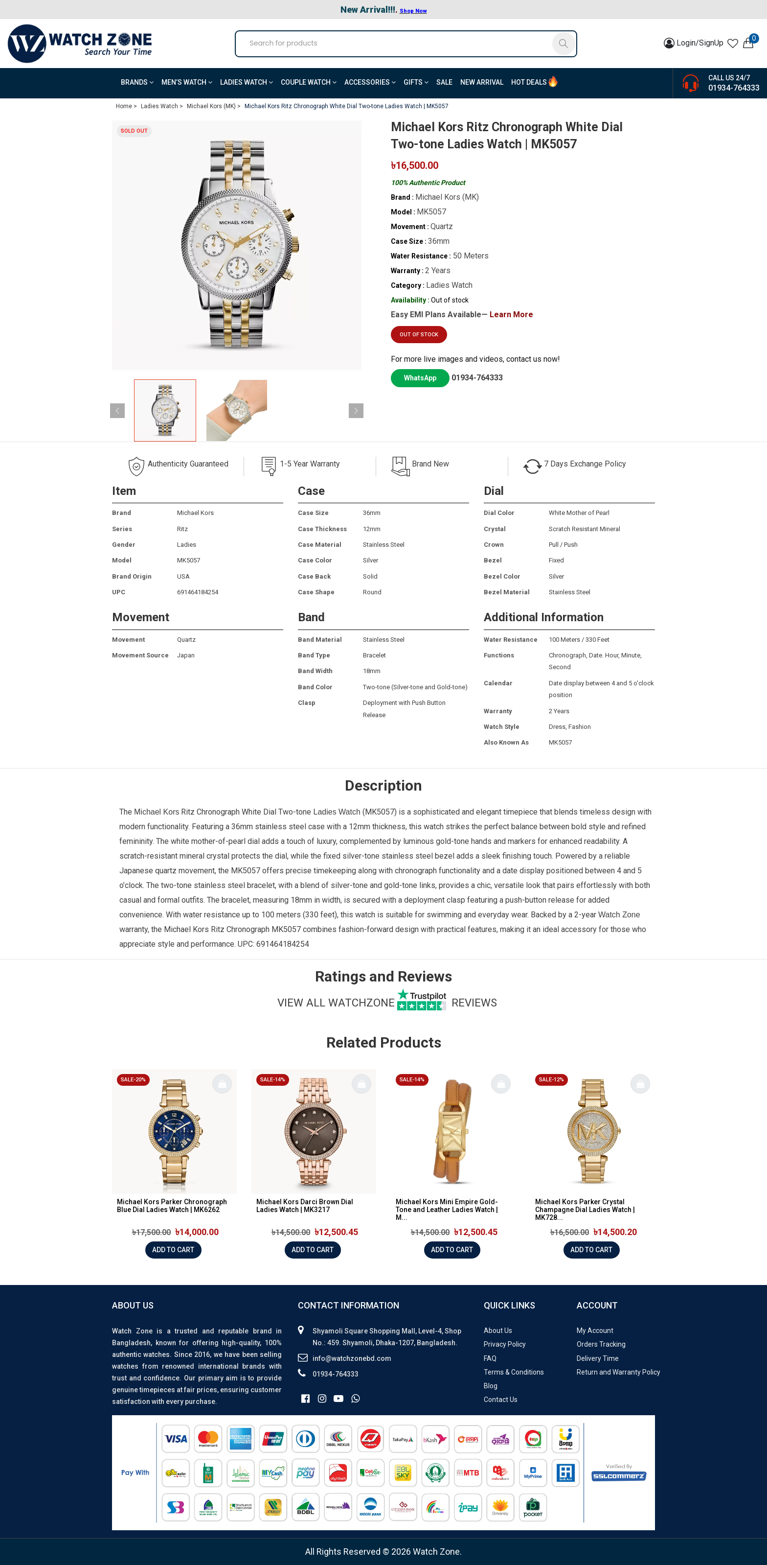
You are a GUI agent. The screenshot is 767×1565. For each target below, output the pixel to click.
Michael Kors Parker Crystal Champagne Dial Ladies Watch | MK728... (585, 1209)
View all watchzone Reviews (387, 1002)
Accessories (370, 82)
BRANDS (137, 82)
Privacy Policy (505, 1344)
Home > (126, 106)
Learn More (511, 314)
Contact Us (501, 1399)
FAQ (490, 1358)
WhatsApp (420, 378)
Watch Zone (619, 915)
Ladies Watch (246, 82)
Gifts (416, 82)
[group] (236, 245)
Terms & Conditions (514, 1372)
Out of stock (419, 334)
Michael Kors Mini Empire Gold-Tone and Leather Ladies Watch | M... (447, 1209)
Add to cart (173, 1250)
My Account (595, 1330)
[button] (356, 410)
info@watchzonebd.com (352, 1358)
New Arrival (481, 82)
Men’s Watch (186, 82)
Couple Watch (309, 82)
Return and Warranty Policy (618, 1372)
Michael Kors (156, 812)
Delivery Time (598, 1358)
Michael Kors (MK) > (214, 106)
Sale (444, 82)
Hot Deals (529, 82)
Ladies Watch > (162, 106)
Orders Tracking (601, 1344)
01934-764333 (734, 88)
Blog (490, 1386)
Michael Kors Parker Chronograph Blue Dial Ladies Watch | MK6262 (172, 1206)
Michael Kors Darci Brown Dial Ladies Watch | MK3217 (304, 1206)
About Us (498, 1330)
